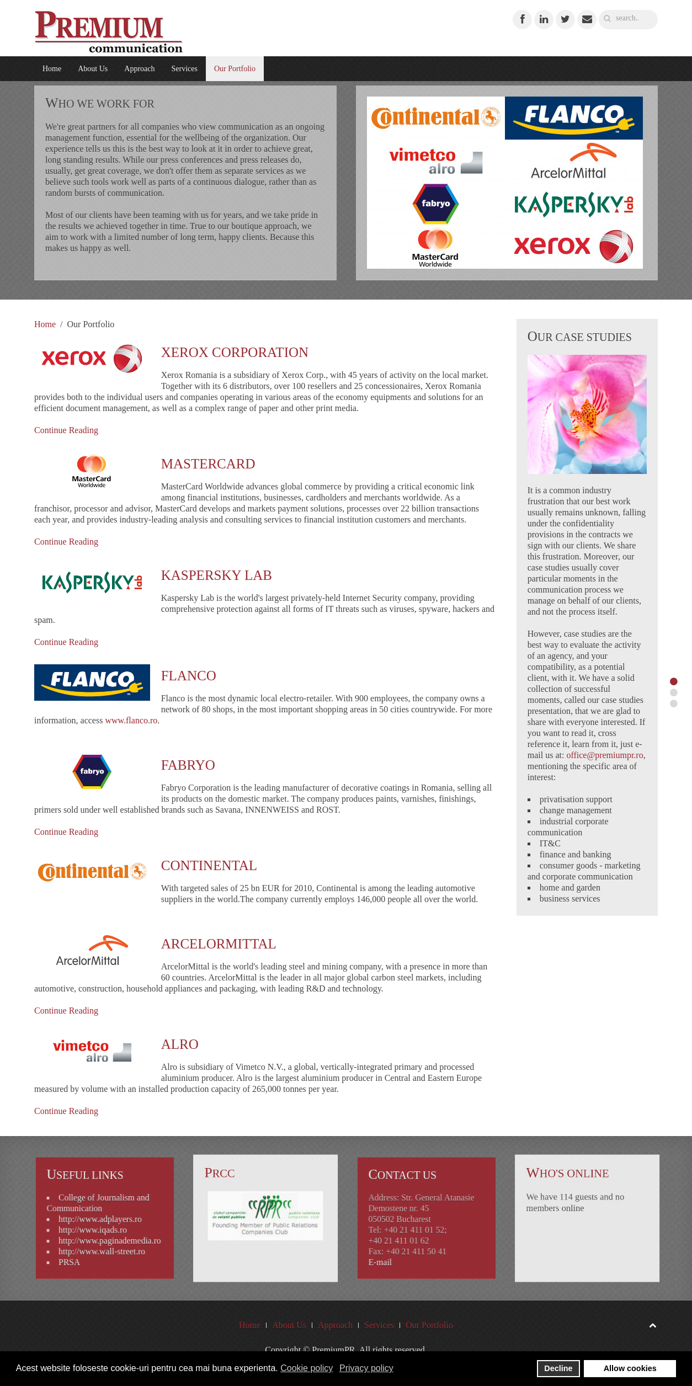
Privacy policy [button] (366, 1368)
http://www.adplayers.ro (101, 1219)
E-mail (396, 1247)
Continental (209, 865)
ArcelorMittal (218, 943)
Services (184, 69)
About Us (93, 69)
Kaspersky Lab (216, 575)
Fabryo (188, 765)
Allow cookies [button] (630, 1368)
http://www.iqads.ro (97, 1226)
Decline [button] (558, 1368)
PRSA (82, 1247)
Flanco (188, 675)
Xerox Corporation (234, 352)
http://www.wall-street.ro (102, 1239)
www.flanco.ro (131, 720)
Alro (180, 1044)
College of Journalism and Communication (101, 1208)
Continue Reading (66, 430)
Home (51, 69)
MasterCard (208, 463)
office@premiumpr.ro (604, 755)
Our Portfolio (234, 69)
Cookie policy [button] (306, 1368)
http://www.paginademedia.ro (108, 1233)
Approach (139, 69)
